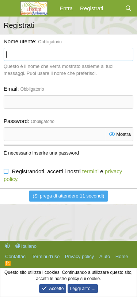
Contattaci (16, 256)
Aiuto (104, 256)
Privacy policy (79, 256)
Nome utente (19, 41)
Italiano (26, 246)
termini (90, 171)
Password (16, 121)
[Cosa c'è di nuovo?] (114, 8)
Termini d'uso (46, 256)
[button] (7, 246)
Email (11, 89)
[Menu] (10, 8)
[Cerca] (128, 8)
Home (121, 256)
